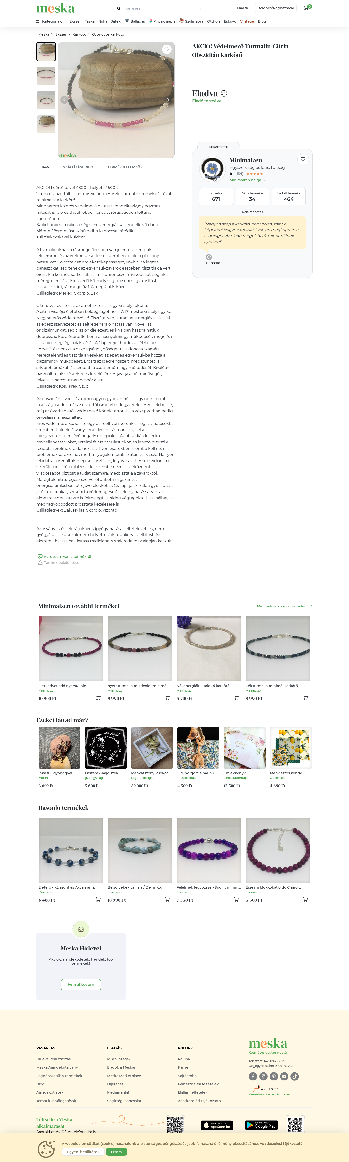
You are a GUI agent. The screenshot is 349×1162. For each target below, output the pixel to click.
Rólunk (184, 1059)
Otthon (213, 21)
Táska (90, 21)
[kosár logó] (306, 8)
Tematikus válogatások (56, 1101)
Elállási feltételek (192, 1092)
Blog (262, 21)
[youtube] (284, 1076)
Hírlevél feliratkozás (53, 1059)
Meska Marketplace (124, 1076)
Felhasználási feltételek (198, 1084)
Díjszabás (115, 1084)
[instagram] (263, 1076)
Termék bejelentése (57, 562)
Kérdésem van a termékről (63, 557)
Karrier (184, 1067)
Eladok (242, 8)
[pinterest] (274, 1076)
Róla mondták (252, 212)
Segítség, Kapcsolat (124, 1101)
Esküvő (230, 21)
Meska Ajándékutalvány (57, 1067)
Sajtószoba (187, 1076)
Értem (116, 1152)
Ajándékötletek (49, 1092)
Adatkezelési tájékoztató (199, 1101)
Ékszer (75, 21)
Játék (116, 21)
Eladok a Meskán (121, 1067)
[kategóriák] (51, 21)
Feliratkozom (81, 984)
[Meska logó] (281, 1046)
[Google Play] (217, 1125)
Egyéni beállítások (83, 1152)
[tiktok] (294, 1076)
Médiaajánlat (118, 1092)
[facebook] (253, 1076)
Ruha (102, 21)
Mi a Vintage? (119, 1059)
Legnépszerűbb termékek (59, 1076)
